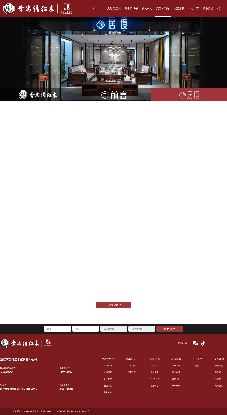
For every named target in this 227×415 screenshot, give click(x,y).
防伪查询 (219, 372)
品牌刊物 (108, 392)
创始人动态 (155, 379)
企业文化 (108, 379)
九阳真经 (197, 365)
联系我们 (219, 359)
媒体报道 (155, 372)
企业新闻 (155, 365)
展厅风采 (176, 386)
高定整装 (176, 359)
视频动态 (132, 372)
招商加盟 (219, 365)
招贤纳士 (219, 379)
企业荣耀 (108, 386)
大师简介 (132, 365)
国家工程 (176, 365)
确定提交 (169, 329)
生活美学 (155, 386)
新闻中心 (155, 359)
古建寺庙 (176, 379)
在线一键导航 (66, 389)
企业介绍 (108, 365)
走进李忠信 (108, 359)
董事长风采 (132, 359)
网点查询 (219, 386)
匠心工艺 (197, 359)
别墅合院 (176, 372)
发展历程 (108, 372)
